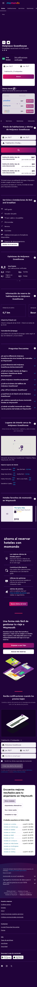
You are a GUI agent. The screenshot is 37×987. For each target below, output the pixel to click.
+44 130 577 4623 (8, 55)
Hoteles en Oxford (9, 832)
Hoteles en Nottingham (11, 846)
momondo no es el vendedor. (19, 876)
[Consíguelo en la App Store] (18, 957)
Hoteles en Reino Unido (10, 893)
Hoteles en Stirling (9, 852)
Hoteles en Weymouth (11, 894)
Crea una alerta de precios (18, 593)
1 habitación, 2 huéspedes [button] (13, 71)
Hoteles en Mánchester (11, 843)
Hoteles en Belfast (9, 829)
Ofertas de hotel (11, 891)
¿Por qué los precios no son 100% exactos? (19, 883)
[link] (18, 604)
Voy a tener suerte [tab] (11, 810)
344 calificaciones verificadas (20, 59)
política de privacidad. (19, 771)
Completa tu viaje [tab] (10, 814)
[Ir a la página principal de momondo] (13, 3)
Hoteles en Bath (9, 835)
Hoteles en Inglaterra (25, 893)
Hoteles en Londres (10, 824)
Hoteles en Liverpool (10, 840)
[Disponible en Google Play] (6, 957)
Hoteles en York (9, 838)
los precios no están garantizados (17, 870)
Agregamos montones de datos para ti (19, 880)
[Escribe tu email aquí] (20, 756)
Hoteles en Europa (23, 891)
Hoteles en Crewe (9, 849)
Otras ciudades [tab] (10, 801)
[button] (3, 3)
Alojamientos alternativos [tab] (13, 805)
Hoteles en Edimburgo (11, 827)
